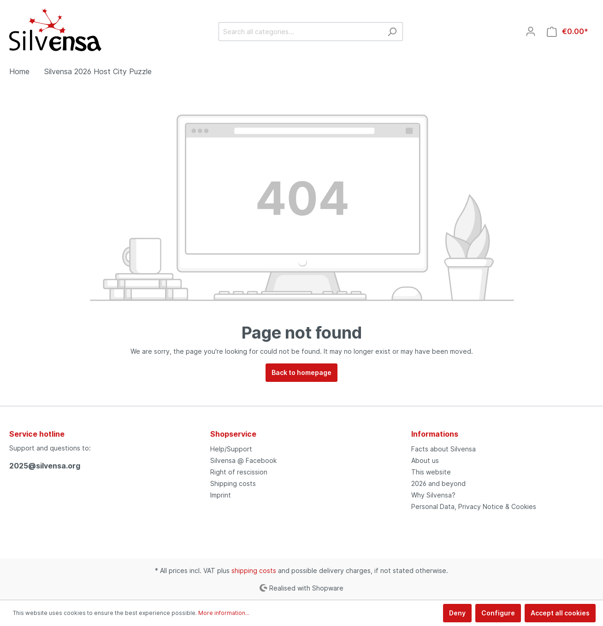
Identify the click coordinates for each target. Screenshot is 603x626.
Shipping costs (233, 483)
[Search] (392, 31)
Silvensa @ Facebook (243, 460)
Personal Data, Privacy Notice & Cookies (473, 506)
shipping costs (253, 570)
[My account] (530, 31)
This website (431, 472)
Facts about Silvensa (443, 449)
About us (425, 460)
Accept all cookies (560, 613)
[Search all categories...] (300, 31)
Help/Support (231, 449)
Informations (434, 434)
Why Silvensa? (433, 495)
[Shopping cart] (567, 32)
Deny (457, 613)
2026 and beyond (438, 483)
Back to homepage (301, 372)
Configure (498, 613)
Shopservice (233, 434)
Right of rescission (238, 472)
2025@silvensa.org (44, 465)
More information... (223, 612)
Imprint (220, 495)
